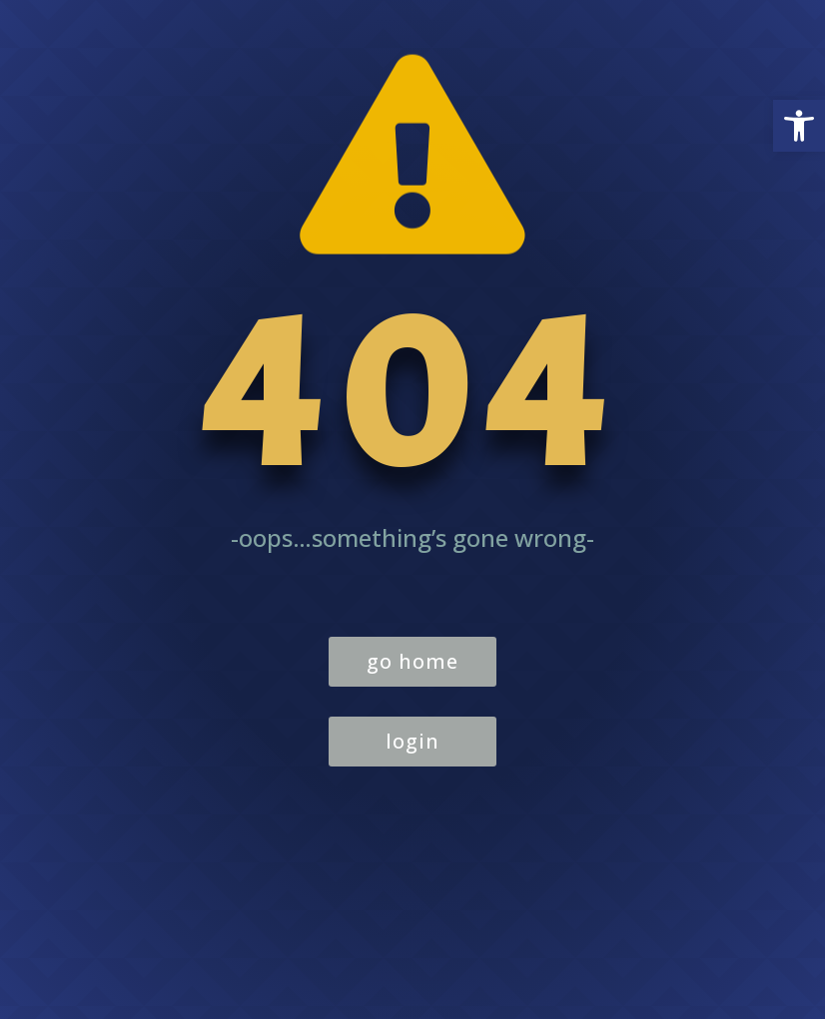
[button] (799, 126)
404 (412, 394)
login (412, 741)
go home (412, 661)
